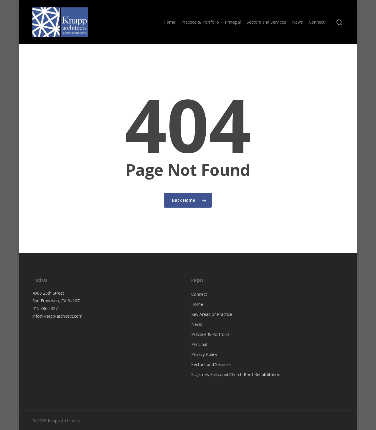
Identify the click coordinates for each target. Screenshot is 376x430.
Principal (233, 22)
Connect (317, 22)
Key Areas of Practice (211, 314)
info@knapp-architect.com (57, 316)
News (297, 22)
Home (169, 22)
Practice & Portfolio (200, 22)
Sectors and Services (266, 22)
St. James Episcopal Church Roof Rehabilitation (235, 374)
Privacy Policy (204, 354)
